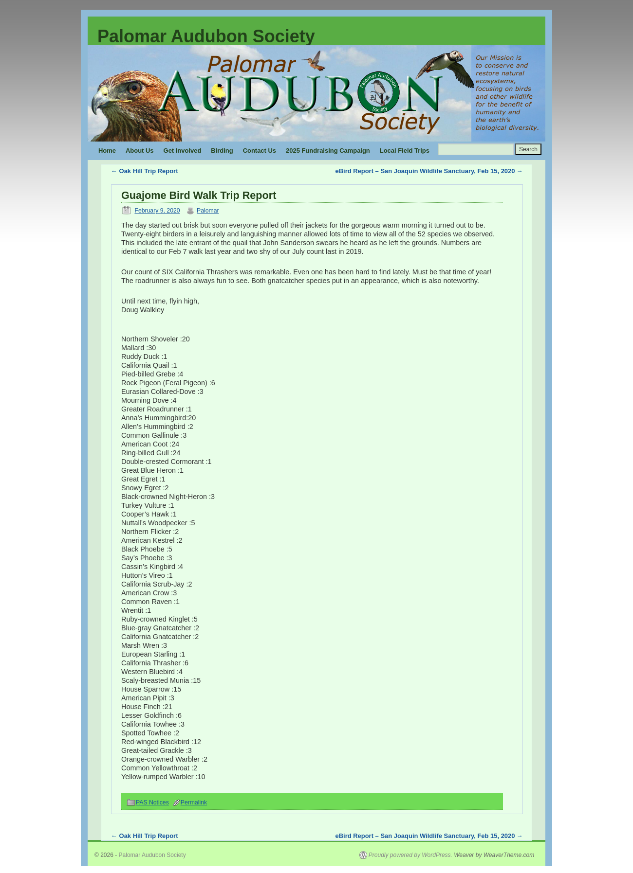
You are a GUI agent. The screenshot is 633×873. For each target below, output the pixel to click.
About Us (140, 150)
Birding (222, 150)
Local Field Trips (404, 150)
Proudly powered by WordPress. (410, 855)
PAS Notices (152, 802)
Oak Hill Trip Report (144, 171)
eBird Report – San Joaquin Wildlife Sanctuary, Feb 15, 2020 (429, 171)
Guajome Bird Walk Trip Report (198, 195)
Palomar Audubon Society (206, 36)
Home (107, 150)
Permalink (194, 802)
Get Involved (183, 150)
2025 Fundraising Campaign (328, 150)
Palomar (208, 210)
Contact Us (259, 150)
